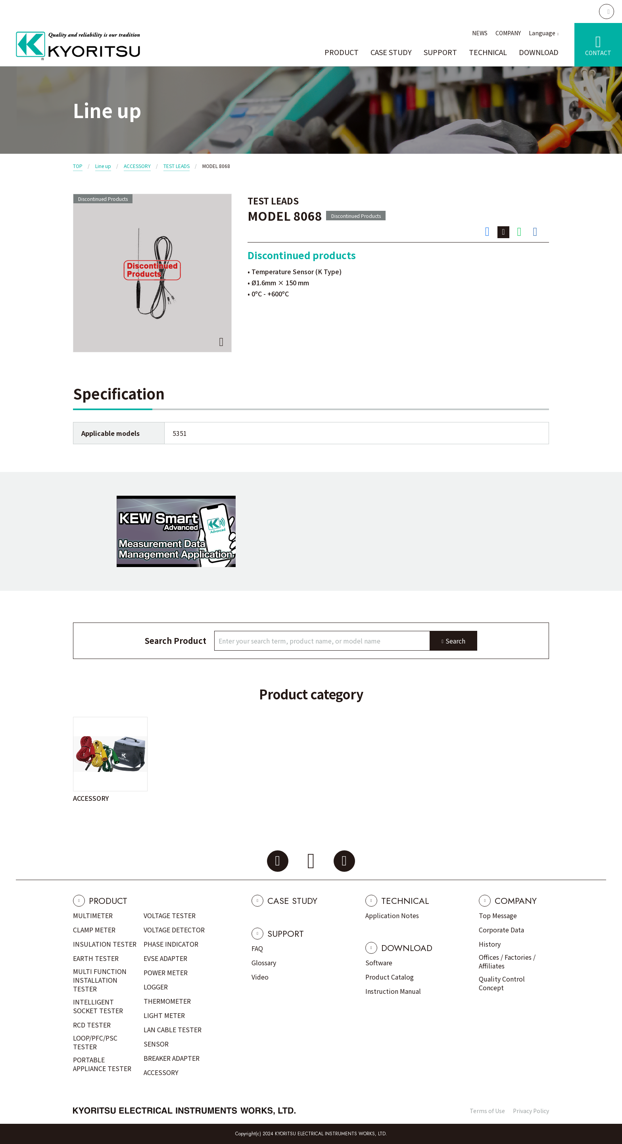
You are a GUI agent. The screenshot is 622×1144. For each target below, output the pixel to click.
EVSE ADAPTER (165, 958)
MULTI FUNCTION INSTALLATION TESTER (100, 980)
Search (455, 641)
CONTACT (598, 53)
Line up (103, 165)
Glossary (263, 962)
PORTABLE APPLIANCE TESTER (102, 1064)
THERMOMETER (167, 1001)
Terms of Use (487, 1111)
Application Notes (392, 915)
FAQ (257, 948)
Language (542, 33)
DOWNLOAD (539, 52)
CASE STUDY (391, 52)
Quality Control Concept (502, 983)
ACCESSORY (137, 165)
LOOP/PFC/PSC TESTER (95, 1042)
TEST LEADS (176, 165)
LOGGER (156, 986)
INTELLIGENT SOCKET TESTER (98, 1006)
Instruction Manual (393, 991)
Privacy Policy (531, 1111)
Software (378, 962)
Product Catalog (389, 976)
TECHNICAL (488, 52)
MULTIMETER (93, 915)
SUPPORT (440, 52)
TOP (78, 165)
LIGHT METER (164, 1015)
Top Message (498, 915)
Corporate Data (501, 929)
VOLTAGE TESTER (170, 915)
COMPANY (508, 33)
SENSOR (156, 1043)
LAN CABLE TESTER (173, 1029)
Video (260, 976)
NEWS (480, 33)
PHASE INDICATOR (171, 944)
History (490, 944)
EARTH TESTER (96, 958)
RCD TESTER (92, 1024)
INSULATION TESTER (104, 944)
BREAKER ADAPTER (172, 1058)
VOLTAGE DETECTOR (174, 929)
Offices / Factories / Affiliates (507, 961)
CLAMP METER (94, 929)
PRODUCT (341, 52)
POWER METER (166, 972)
